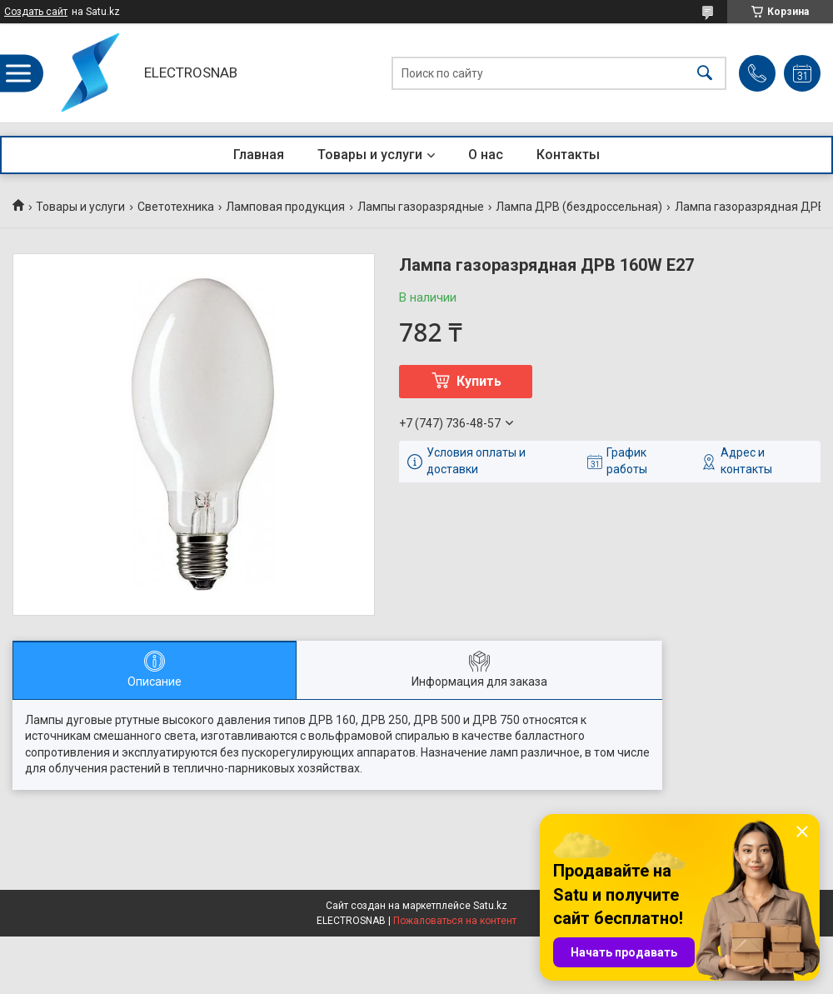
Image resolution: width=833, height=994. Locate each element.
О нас (485, 154)
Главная (258, 154)
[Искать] (705, 72)
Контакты (568, 154)
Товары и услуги (369, 154)
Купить (478, 381)
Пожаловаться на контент (454, 921)
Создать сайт (35, 11)
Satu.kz (490, 906)
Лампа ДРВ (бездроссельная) (579, 206)
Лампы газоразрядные (420, 206)
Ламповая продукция (285, 206)
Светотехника (175, 206)
